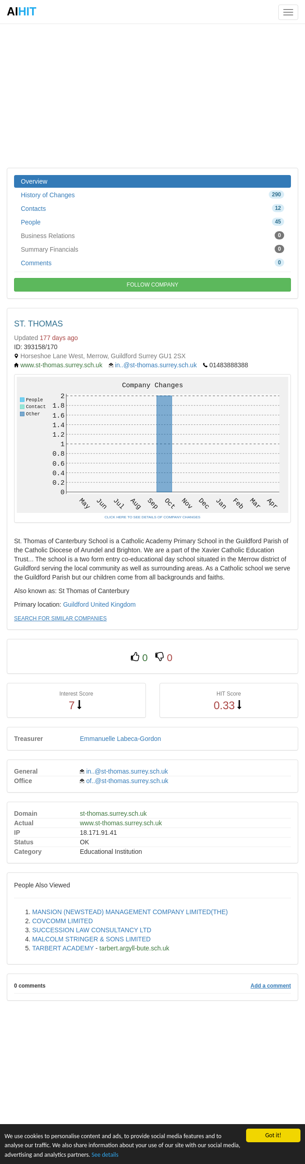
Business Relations (152, 235)
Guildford (76, 604)
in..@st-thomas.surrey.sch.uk (156, 365)
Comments (152, 262)
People (152, 222)
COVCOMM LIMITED (62, 921)
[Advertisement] (152, 95)
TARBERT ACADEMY (63, 948)
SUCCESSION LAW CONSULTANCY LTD (91, 930)
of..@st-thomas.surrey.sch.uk (127, 780)
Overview (34, 181)
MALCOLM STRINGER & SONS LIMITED (91, 939)
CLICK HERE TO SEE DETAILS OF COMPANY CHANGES (152, 517)
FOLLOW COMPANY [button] (153, 285)
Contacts (152, 208)
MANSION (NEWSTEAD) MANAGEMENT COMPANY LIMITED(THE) (130, 912)
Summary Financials (152, 249)
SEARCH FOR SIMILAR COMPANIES (60, 618)
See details (105, 1155)
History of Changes (152, 194)
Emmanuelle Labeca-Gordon (120, 738)
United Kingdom (113, 604)
